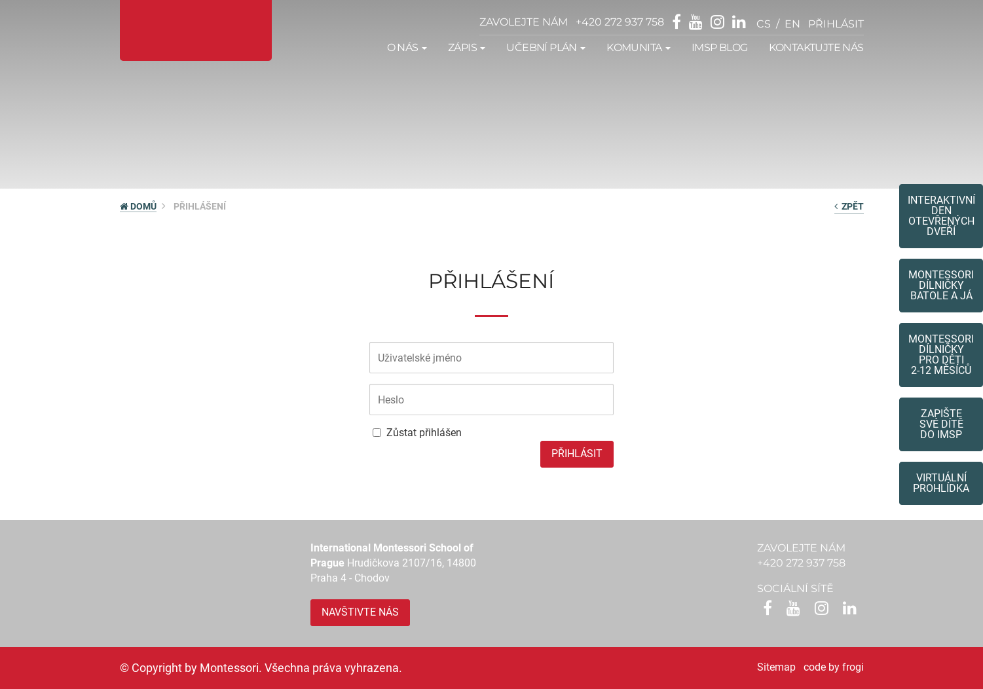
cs (763, 24)
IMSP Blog (720, 47)
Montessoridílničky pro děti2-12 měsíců (941, 355)
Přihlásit (577, 453)
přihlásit (836, 24)
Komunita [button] (638, 47)
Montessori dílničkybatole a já (941, 285)
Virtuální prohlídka (941, 483)
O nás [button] (407, 47)
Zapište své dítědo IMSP (941, 424)
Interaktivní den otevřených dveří (941, 216)
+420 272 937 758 (620, 22)
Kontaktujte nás (816, 47)
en (792, 24)
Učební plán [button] (545, 47)
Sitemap (776, 667)
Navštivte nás (360, 612)
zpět (849, 206)
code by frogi (834, 667)
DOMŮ (138, 206)
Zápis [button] (466, 47)
